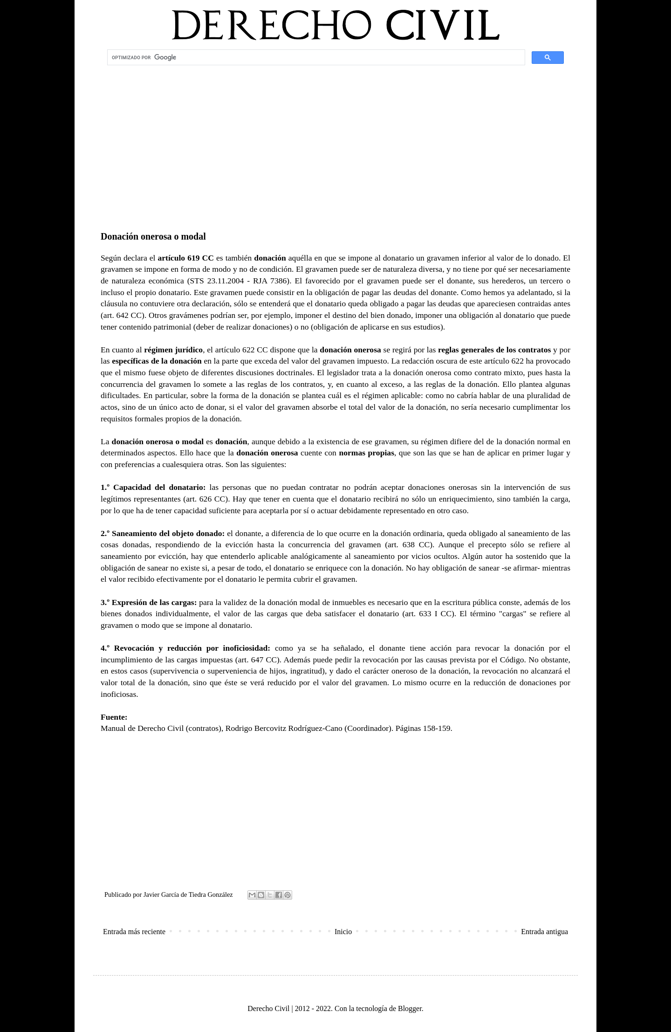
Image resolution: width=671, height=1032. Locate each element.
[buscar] (315, 57)
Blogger (410, 1008)
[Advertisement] (335, 142)
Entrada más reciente (134, 932)
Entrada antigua (544, 932)
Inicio (343, 932)
